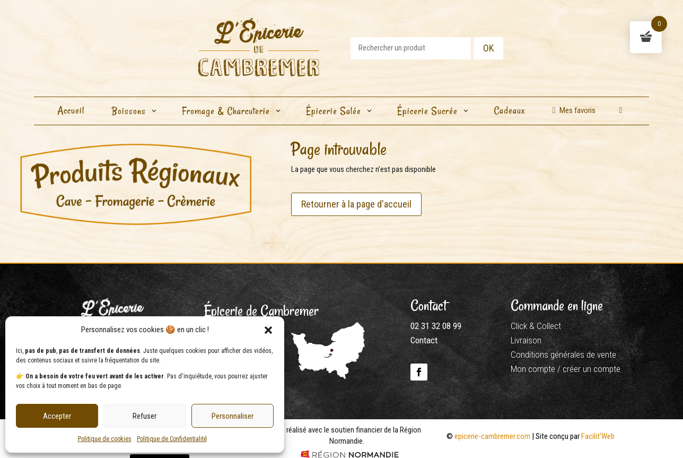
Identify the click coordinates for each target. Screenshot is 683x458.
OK (488, 48)
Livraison (526, 340)
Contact (423, 340)
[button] (268, 330)
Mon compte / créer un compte (565, 369)
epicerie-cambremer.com (492, 436)
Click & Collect (536, 326)
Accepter (57, 416)
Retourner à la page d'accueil (356, 204)
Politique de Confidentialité (172, 439)
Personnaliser (232, 416)
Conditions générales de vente (563, 354)
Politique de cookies (105, 439)
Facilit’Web (598, 436)
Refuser (144, 416)
